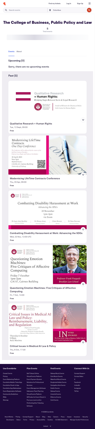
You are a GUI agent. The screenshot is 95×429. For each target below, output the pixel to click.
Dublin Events (55, 388)
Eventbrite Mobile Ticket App (12, 382)
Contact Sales (78, 376)
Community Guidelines (10, 394)
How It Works (9, 417)
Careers (55, 417)
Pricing (5, 376)
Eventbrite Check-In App (11, 385)
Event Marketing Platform (11, 379)
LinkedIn (77, 385)
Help (49, 417)
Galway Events (55, 391)
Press (63, 417)
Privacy (32, 420)
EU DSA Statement (61, 420)
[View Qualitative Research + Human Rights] (47, 100)
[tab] (11, 51)
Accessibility (41, 420)
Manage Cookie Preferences (79, 420)
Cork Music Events (56, 376)
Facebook (77, 382)
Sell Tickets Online (33, 373)
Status (18, 420)
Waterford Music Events (58, 379)
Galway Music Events (57, 373)
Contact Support (79, 373)
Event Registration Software (12, 391)
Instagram (77, 388)
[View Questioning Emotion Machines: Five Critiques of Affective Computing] (47, 264)
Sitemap (5, 400)
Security (85, 417)
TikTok (76, 391)
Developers (10, 420)
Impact (69, 417)
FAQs (4, 397)
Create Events (7, 373)
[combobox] (69, 10)
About (38, 417)
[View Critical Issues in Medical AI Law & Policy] (47, 322)
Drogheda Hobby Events (58, 382)
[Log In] (68, 3)
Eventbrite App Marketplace (12, 388)
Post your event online (34, 400)
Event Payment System (34, 379)
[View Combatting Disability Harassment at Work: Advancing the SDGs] (47, 209)
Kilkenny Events (55, 397)
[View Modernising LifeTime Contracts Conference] (47, 155)
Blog (43, 417)
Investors (77, 417)
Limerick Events (55, 394)
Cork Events (54, 400)
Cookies (50, 420)
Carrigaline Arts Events (57, 385)
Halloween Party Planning (35, 391)
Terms (25, 420)
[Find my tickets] (54, 3)
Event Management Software (36, 388)
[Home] (4, 3)
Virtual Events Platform (34, 376)
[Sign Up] (80, 3)
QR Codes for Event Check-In (36, 397)
